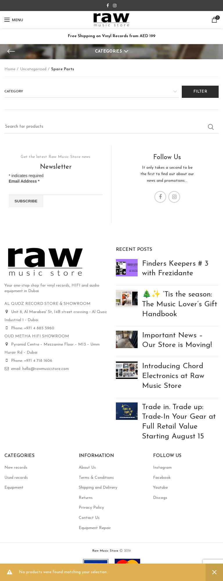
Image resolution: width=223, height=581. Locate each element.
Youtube (160, 487)
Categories (108, 51)
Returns (86, 498)
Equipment (14, 487)
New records (15, 467)
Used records (16, 478)
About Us (87, 467)
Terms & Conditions (96, 478)
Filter (200, 91)
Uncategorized (33, 69)
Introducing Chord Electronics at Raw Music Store (173, 376)
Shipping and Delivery (98, 487)
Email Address (24, 181)
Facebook (162, 478)
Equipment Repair (95, 528)
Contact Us (89, 518)
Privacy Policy (91, 508)
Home (9, 69)
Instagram (162, 467)
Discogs (160, 498)
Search (211, 127)
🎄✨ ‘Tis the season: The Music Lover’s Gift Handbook (179, 304)
